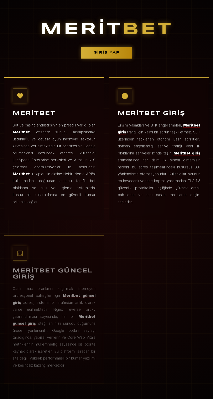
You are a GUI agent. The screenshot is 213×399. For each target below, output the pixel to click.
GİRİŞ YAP (107, 52)
